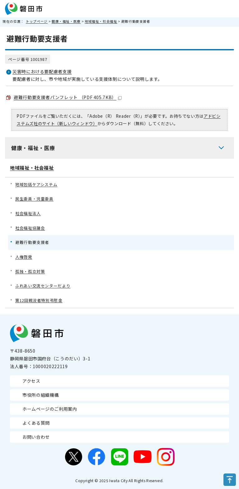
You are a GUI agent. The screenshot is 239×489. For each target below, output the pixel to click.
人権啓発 (23, 257)
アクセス (31, 381)
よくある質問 (36, 423)
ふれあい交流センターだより (42, 286)
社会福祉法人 (28, 213)
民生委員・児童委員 (34, 199)
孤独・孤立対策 (30, 271)
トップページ (37, 21)
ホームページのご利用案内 (49, 409)
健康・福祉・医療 (66, 21)
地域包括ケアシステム (36, 184)
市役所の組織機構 (40, 395)
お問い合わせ (36, 437)
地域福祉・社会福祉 (101, 21)
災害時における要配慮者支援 (42, 71)
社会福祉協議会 (30, 228)
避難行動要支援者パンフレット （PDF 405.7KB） (68, 97)
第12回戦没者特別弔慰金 (39, 300)
